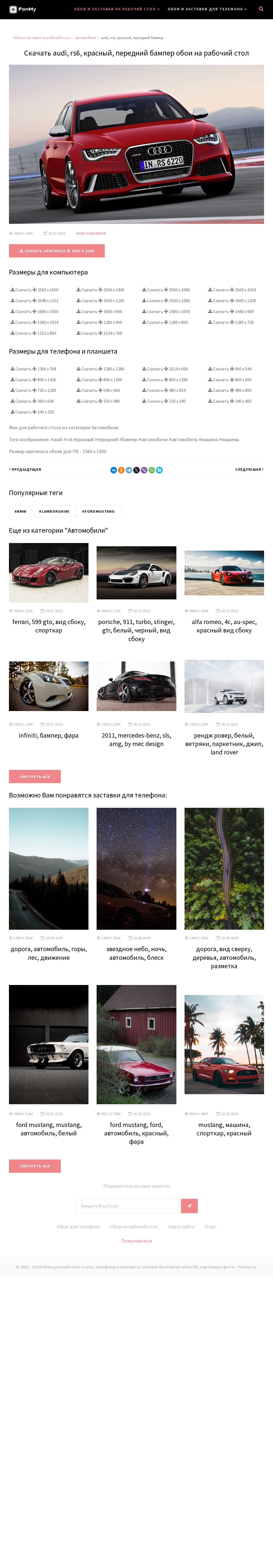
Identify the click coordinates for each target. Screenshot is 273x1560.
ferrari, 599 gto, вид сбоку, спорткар (48, 626)
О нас (210, 1226)
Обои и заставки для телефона (205, 9)
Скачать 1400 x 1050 (166, 311)
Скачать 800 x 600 (230, 379)
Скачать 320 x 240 (164, 401)
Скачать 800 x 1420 (33, 379)
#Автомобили (91, 233)
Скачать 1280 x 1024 (34, 322)
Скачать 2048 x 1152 (34, 300)
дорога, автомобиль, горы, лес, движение (49, 953)
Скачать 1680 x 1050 (34, 311)
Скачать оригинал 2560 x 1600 (57, 250)
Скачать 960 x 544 (230, 369)
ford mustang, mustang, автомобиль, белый (49, 1128)
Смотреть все (35, 776)
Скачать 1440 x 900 (231, 311)
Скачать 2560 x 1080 (166, 289)
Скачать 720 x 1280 (33, 390)
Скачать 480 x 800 (230, 390)
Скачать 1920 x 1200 (100, 300)
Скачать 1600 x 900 (99, 311)
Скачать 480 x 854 (164, 390)
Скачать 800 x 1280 (165, 379)
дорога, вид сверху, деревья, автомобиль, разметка (224, 957)
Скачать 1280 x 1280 (100, 369)
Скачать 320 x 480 (98, 401)
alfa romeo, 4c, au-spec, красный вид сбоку (224, 626)
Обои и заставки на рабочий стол (115, 9)
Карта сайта (181, 1226)
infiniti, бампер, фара (49, 735)
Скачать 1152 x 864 (33, 333)
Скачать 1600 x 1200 (232, 300)
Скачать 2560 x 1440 (100, 289)
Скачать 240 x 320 (32, 412)
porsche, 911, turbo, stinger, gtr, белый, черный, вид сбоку (136, 630)
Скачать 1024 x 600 (165, 369)
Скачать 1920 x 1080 (166, 300)
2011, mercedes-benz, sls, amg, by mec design (136, 739)
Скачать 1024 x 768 (99, 333)
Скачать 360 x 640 (32, 401)
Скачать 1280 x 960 (99, 322)
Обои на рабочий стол (134, 1226)
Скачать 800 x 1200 (99, 379)
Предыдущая (25, 469)
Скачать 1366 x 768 (33, 369)
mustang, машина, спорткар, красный (224, 1128)
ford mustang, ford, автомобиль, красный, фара (136, 1133)
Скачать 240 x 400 (230, 401)
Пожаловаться (136, 1241)
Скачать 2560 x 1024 (232, 289)
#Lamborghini (54, 511)
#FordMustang (98, 511)
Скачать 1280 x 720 (231, 322)
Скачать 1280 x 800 (165, 322)
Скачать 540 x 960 (98, 390)
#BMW (20, 511)
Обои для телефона (78, 1226)
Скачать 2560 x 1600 (34, 289)
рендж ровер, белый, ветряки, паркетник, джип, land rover (224, 743)
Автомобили (85, 37)
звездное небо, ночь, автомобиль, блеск (136, 953)
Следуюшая (249, 469)
